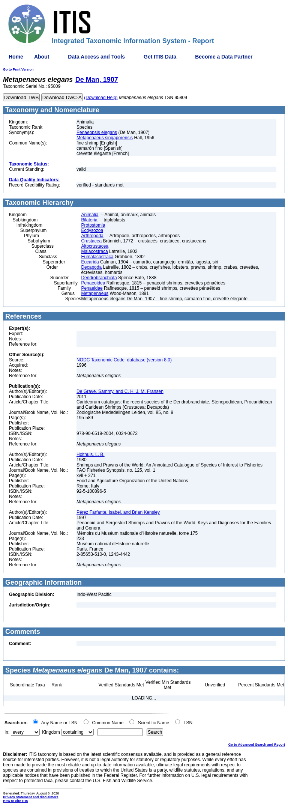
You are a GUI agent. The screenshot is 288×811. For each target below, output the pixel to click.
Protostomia (93, 225)
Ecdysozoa (92, 230)
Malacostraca (94, 251)
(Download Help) (100, 97)
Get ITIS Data (160, 57)
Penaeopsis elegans (96, 132)
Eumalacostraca (97, 256)
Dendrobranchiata (99, 277)
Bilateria (89, 220)
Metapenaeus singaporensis (104, 137)
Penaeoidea (93, 283)
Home (16, 57)
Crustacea (91, 241)
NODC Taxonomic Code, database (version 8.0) (124, 360)
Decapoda (91, 267)
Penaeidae (91, 288)
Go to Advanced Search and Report (256, 744)
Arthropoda (92, 235)
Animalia (89, 214)
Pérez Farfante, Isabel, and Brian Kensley (118, 512)
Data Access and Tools (96, 57)
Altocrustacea (94, 246)
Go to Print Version (18, 69)
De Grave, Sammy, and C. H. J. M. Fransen (120, 391)
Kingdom (51, 732)
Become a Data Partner (223, 57)
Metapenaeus (94, 293)
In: (6, 732)
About (41, 57)
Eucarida (90, 262)
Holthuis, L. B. (90, 454)
